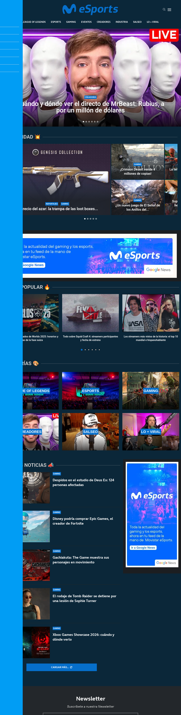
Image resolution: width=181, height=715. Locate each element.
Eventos (86, 21)
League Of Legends (34, 21)
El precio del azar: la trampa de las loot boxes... (57, 209)
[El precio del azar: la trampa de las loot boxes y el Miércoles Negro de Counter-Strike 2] (57, 179)
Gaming (71, 21)
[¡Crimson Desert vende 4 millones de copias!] (137, 161)
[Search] (164, 9)
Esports (56, 21)
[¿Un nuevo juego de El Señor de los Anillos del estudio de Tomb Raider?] (137, 197)
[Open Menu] (169, 9)
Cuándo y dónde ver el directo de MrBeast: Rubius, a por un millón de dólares (90, 107)
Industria (122, 21)
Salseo (137, 21)
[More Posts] (61, 667)
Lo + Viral (153, 21)
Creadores (103, 21)
